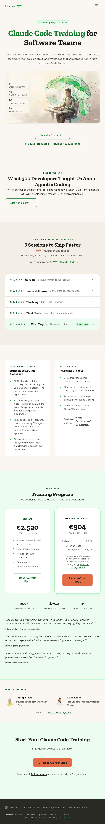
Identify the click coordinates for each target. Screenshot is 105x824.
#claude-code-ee (80, 807)
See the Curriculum (52, 135)
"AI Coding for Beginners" (59, 712)
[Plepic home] (13, 6)
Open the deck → (21, 203)
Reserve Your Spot (27, 579)
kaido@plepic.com (54, 807)
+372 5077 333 (30, 807)
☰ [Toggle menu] (96, 6)
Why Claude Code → (66, 262)
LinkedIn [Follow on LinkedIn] (11, 807)
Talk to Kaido (39, 774)
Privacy (67, 817)
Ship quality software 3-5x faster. (52, 748)
